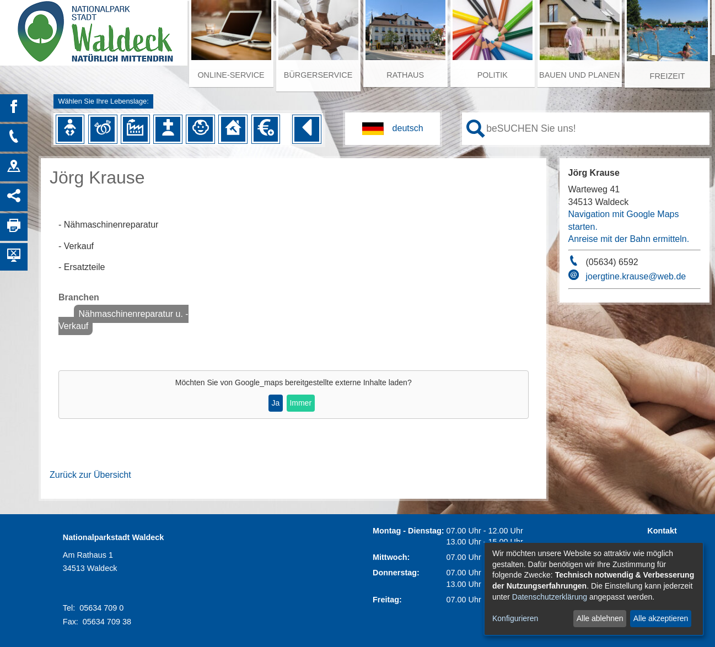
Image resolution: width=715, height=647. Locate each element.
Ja (275, 402)
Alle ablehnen (600, 618)
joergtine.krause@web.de (636, 276)
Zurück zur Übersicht (90, 474)
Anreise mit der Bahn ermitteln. (629, 239)
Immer (300, 402)
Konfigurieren (515, 618)
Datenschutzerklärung (549, 596)
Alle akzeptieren (661, 618)
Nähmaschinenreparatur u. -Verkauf (123, 320)
